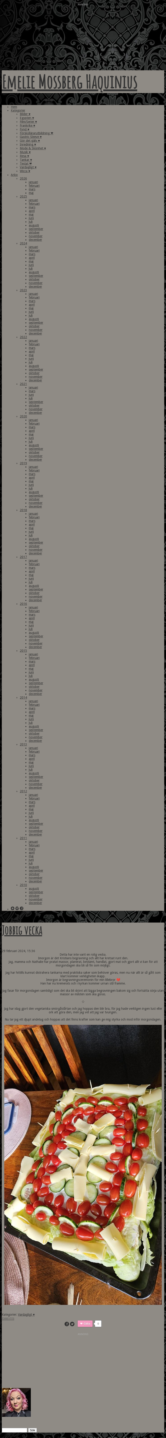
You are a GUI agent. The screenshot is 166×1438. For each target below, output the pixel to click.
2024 (23, 243)
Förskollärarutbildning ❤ (36, 133)
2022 (23, 337)
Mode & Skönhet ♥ (33, 148)
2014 (23, 697)
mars (32, 189)
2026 (23, 178)
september (36, 229)
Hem (14, 107)
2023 (23, 290)
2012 (23, 791)
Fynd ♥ (24, 129)
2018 (23, 510)
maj (31, 193)
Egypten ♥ (27, 118)
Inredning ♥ (28, 144)
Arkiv (14, 175)
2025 (23, 196)
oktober (34, 232)
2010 (23, 885)
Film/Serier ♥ (28, 121)
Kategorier (18, 110)
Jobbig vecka (22, 930)
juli (31, 221)
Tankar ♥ (26, 160)
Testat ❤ (26, 163)
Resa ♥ (24, 156)
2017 (23, 557)
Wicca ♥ (25, 171)
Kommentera (8, 1318)
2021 (23, 384)
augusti (34, 225)
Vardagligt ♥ (28, 167)
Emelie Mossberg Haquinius (69, 81)
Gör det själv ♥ (30, 140)
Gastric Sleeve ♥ (31, 137)
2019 (23, 463)
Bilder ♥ (25, 114)
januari (33, 182)
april (32, 211)
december (35, 240)
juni (31, 218)
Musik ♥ (25, 152)
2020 (23, 416)
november (36, 236)
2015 (23, 650)
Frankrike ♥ (27, 125)
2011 (23, 838)
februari (34, 185)
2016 (23, 604)
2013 (23, 744)
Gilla (87, 1323)
